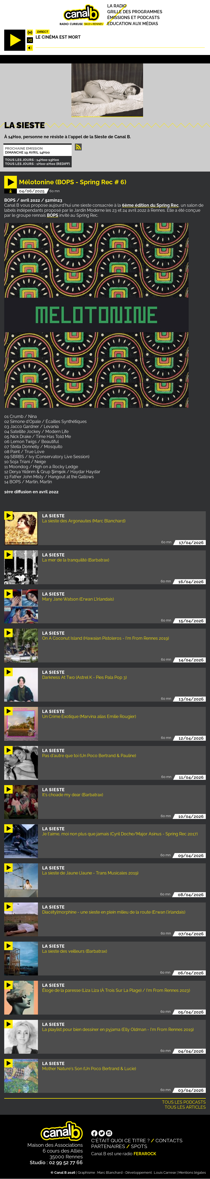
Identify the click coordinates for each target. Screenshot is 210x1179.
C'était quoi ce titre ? (120, 1140)
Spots (139, 1146)
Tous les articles (185, 1107)
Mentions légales (192, 1173)
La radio (116, 5)
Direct (42, 31)
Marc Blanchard (110, 1173)
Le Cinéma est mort (58, 37)
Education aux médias (132, 23)
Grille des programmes (134, 11)
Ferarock (145, 1153)
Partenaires (108, 1146)
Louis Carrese (165, 1173)
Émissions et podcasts (133, 17)
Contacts (169, 1140)
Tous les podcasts (184, 1102)
